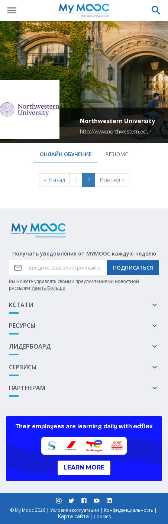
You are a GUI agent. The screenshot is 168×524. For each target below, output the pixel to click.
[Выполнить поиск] (156, 10)
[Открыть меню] (12, 10)
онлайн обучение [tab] (66, 154)
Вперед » (112, 180)
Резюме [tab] (116, 154)
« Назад (54, 180)
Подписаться (133, 267)
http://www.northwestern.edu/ (115, 131)
